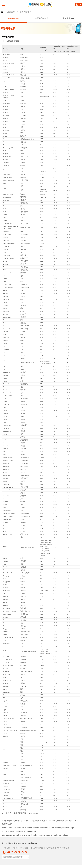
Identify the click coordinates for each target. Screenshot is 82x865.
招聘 (15, 848)
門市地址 (50, 848)
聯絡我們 (24, 848)
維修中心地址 (63, 848)
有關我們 (6, 848)
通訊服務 (11, 12)
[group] (17, 19)
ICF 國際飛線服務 (45, 18)
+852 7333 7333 (14, 852)
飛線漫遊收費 (72, 18)
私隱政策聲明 (37, 848)
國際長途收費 (17, 18)
